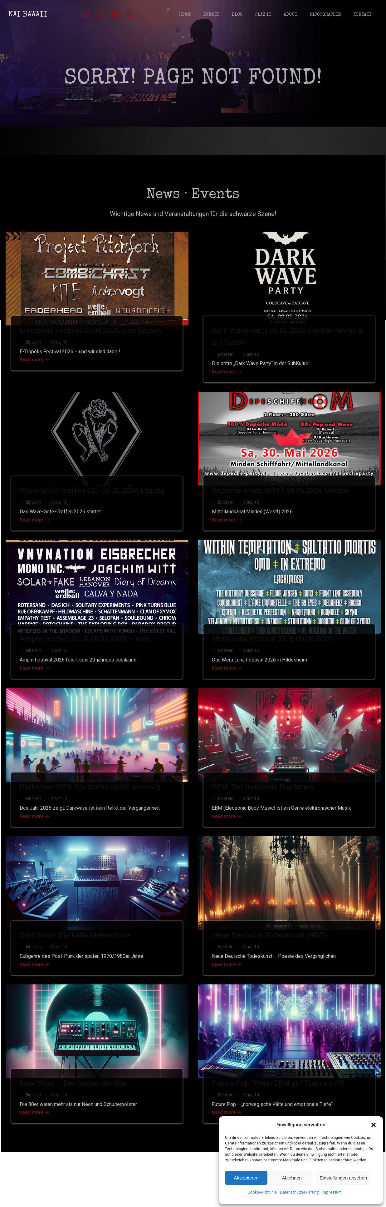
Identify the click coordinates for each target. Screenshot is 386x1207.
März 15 (60, 353)
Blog (236, 15)
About (289, 15)
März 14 (60, 816)
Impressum (332, 1192)
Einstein (35, 353)
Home (184, 15)
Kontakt (361, 15)
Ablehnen (291, 1177)
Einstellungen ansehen (343, 1177)
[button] (373, 1125)
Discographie (324, 15)
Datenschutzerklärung (299, 1192)
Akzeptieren (246, 1177)
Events (210, 15)
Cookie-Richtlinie (262, 1192)
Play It (262, 15)
